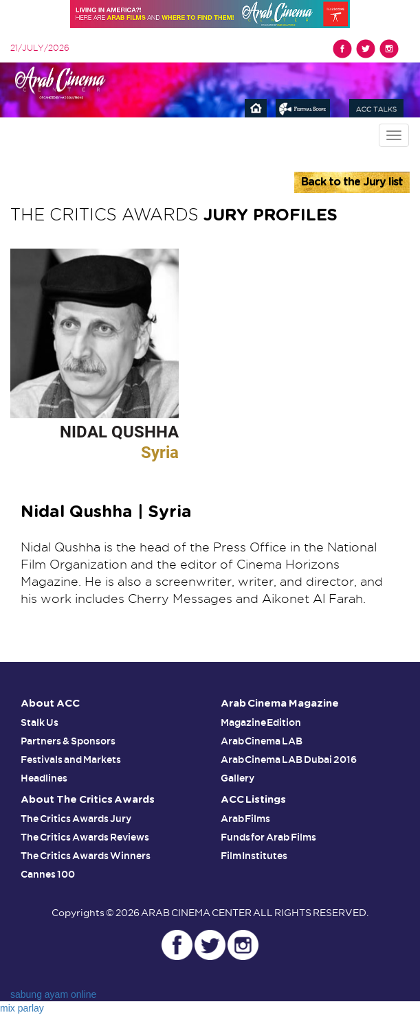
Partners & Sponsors (68, 740)
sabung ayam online (53, 994)
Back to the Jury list (352, 181)
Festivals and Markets (71, 759)
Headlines (44, 778)
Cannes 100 (48, 874)
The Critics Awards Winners (86, 855)
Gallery (237, 778)
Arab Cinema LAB (262, 740)
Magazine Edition (261, 722)
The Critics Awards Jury (76, 818)
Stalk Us (39, 722)
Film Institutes (254, 855)
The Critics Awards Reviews (85, 837)
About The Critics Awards (88, 800)
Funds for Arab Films (269, 837)
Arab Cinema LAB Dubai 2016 (289, 759)
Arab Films (246, 818)
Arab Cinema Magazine (280, 703)
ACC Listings (254, 800)
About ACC (50, 703)
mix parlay (22, 1008)
